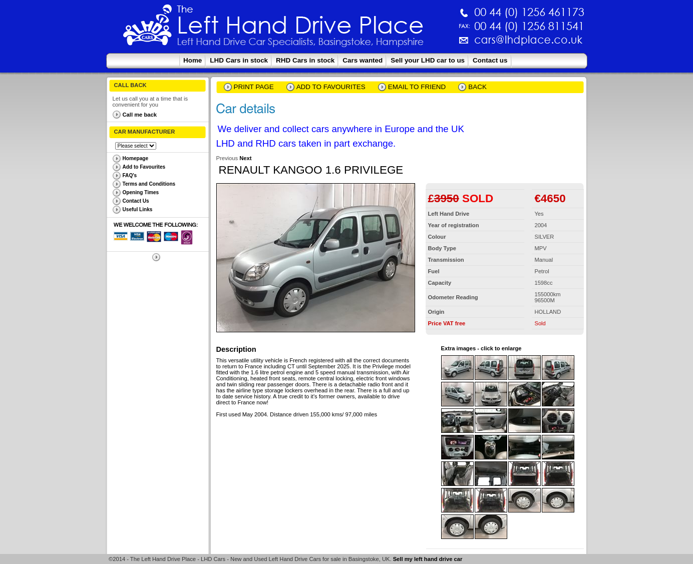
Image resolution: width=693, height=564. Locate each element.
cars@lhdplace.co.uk (423, 44)
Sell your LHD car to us (428, 60)
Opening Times (141, 192)
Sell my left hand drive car (428, 559)
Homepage (136, 158)
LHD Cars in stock (239, 60)
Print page (254, 87)
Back (477, 87)
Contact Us (136, 201)
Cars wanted (362, 60)
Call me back (140, 115)
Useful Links (138, 209)
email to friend (417, 87)
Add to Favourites (144, 167)
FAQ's (130, 175)
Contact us (490, 60)
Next (245, 158)
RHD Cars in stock (305, 60)
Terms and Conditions (149, 184)
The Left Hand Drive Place (147, 28)
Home (192, 60)
